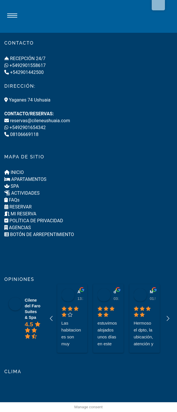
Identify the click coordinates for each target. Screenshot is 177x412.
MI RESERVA (20, 213)
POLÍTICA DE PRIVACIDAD (33, 220)
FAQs (12, 200)
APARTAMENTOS (25, 179)
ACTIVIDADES (22, 193)
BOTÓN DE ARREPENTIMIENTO (39, 234)
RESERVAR (18, 207)
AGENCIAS (17, 227)
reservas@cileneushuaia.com (37, 120)
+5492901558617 (25, 65)
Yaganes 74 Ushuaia (27, 100)
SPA (11, 186)
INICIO (14, 172)
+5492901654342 (25, 127)
